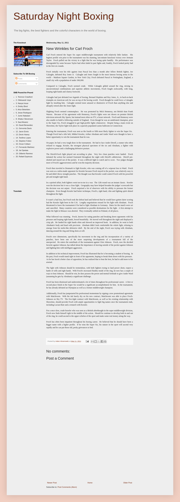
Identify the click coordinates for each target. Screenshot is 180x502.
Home (89, 483)
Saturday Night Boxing (63, 16)
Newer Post (52, 483)
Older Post (127, 483)
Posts (19, 79)
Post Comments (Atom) (67, 487)
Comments (21, 84)
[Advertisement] (89, 457)
